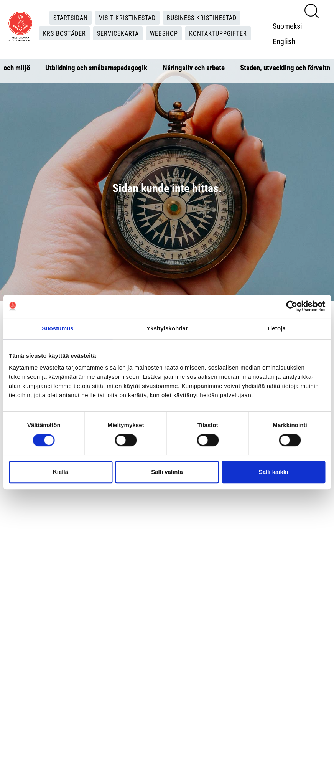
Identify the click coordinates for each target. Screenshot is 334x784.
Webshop (164, 33)
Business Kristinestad (202, 17)
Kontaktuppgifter (218, 33)
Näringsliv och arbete (194, 67)
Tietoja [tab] (276, 328)
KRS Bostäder (64, 33)
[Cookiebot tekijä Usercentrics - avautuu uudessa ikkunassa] (291, 306)
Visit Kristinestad (127, 17)
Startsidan (70, 17)
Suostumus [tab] (58, 328)
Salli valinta (167, 472)
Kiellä (60, 472)
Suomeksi (287, 26)
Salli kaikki (273, 472)
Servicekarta (118, 33)
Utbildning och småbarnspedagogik (96, 67)
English (284, 41)
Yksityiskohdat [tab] (167, 328)
